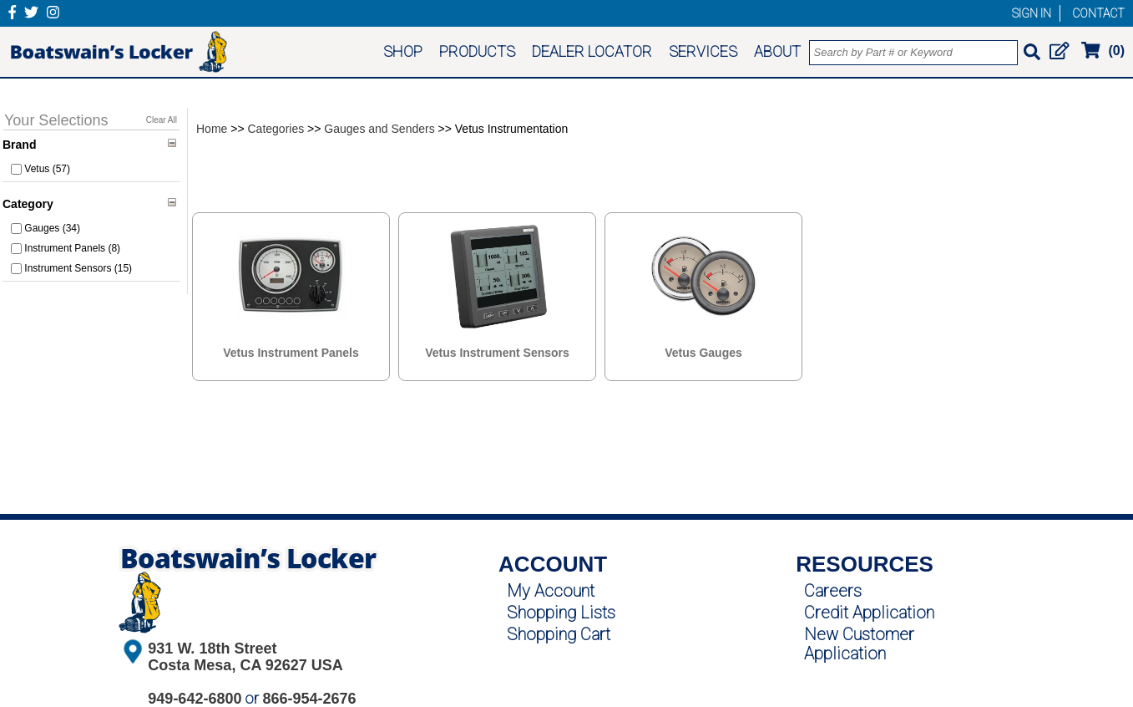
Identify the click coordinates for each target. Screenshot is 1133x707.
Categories (276, 128)
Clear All (161, 120)
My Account (550, 591)
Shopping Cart (558, 634)
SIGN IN (1031, 13)
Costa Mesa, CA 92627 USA (245, 665)
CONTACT (1098, 13)
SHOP (402, 51)
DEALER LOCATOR (592, 51)
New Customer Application (859, 644)
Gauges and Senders (379, 128)
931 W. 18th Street (212, 648)
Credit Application (869, 613)
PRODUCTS (477, 51)
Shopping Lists (561, 613)
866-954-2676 (309, 698)
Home (211, 128)
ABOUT (777, 51)
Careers (833, 591)
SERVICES (703, 51)
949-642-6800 (194, 698)
